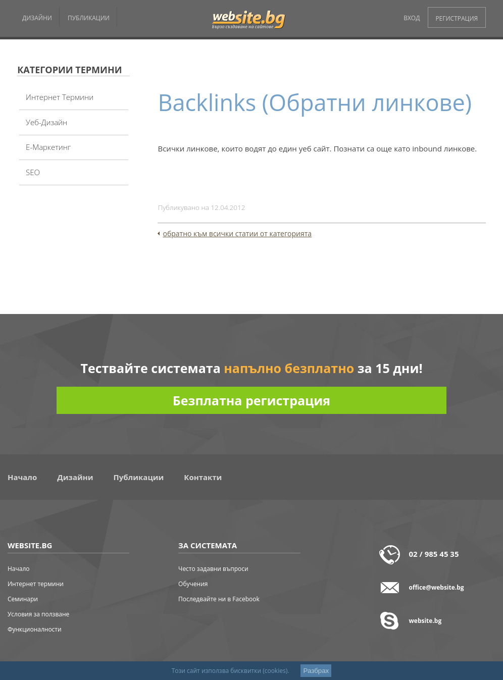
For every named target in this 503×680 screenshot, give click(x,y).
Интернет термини (59, 97)
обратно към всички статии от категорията (237, 233)
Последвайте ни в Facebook (219, 599)
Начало (22, 477)
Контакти (203, 477)
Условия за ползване (38, 614)
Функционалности (35, 629)
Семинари (23, 599)
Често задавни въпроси (213, 568)
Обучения (193, 584)
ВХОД (412, 18)
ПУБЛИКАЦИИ (89, 18)
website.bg (425, 620)
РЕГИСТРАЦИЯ (456, 18)
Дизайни (75, 477)
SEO (33, 172)
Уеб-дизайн (46, 122)
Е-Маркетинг (48, 147)
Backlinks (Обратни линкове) (314, 102)
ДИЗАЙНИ (37, 18)
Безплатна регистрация (251, 400)
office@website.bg (436, 587)
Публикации (139, 477)
